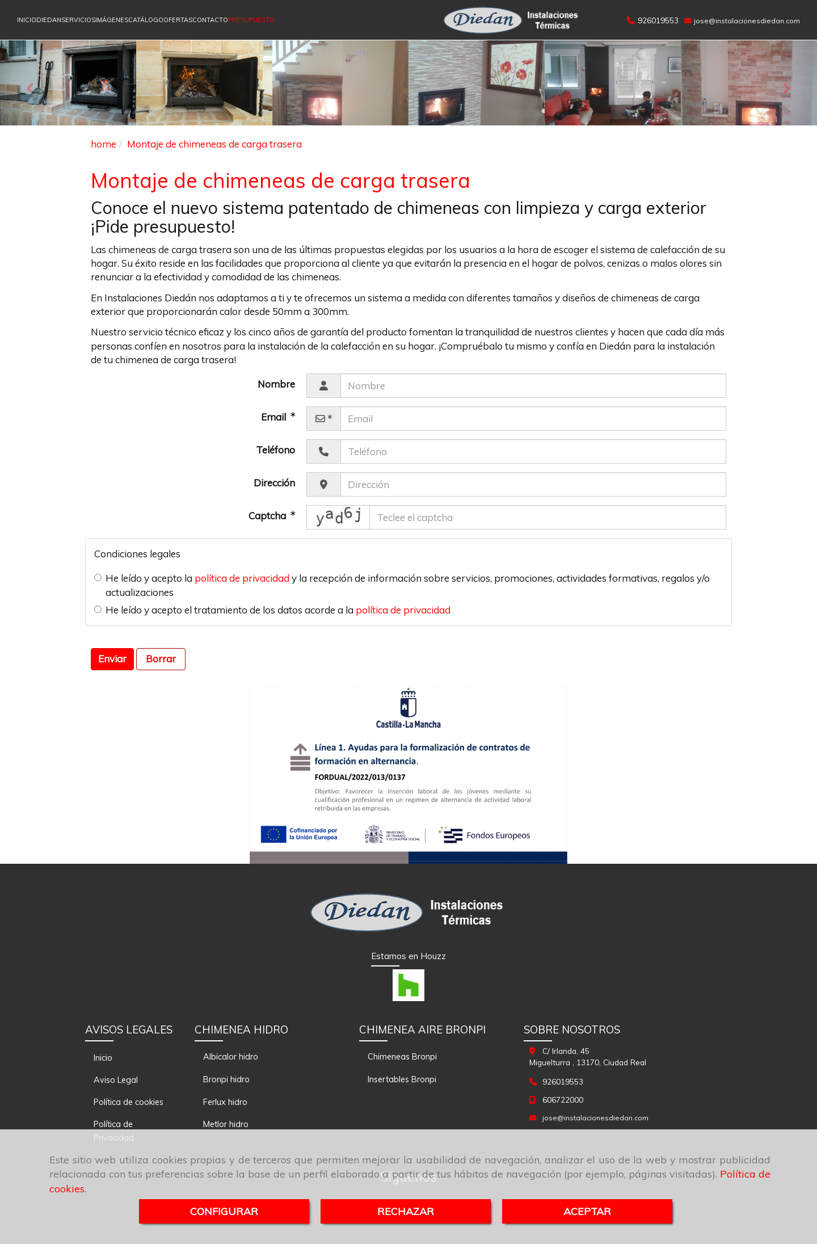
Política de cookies (128, 1101)
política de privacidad (242, 578)
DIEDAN (48, 20)
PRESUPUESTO (251, 20)
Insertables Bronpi (402, 1079)
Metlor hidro (226, 1124)
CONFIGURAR (224, 1211)
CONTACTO (210, 20)
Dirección (274, 483)
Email (274, 417)
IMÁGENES (111, 20)
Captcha (268, 516)
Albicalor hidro (230, 1056)
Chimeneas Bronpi (402, 1056)
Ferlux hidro (225, 1101)
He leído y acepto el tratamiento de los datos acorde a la (272, 610)
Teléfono (275, 450)
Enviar (112, 659)
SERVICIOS (78, 20)
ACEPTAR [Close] (587, 1211)
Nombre (276, 384)
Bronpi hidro (226, 1079)
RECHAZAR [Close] (405, 1211)
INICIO (26, 20)
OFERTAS (177, 20)
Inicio (103, 1057)
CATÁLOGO (145, 20)
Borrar (161, 659)
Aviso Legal (116, 1079)
